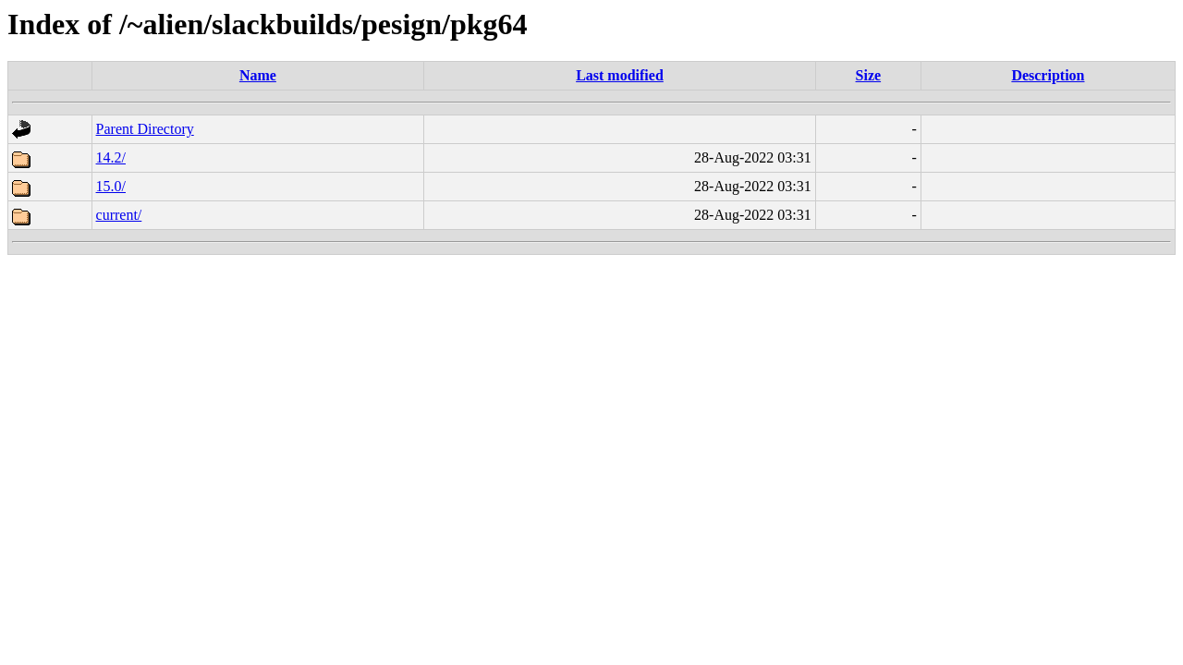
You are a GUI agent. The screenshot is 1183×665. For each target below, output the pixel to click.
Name (257, 75)
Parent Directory (145, 129)
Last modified (620, 75)
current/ (119, 215)
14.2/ (111, 157)
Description (1047, 75)
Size (869, 75)
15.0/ (111, 186)
